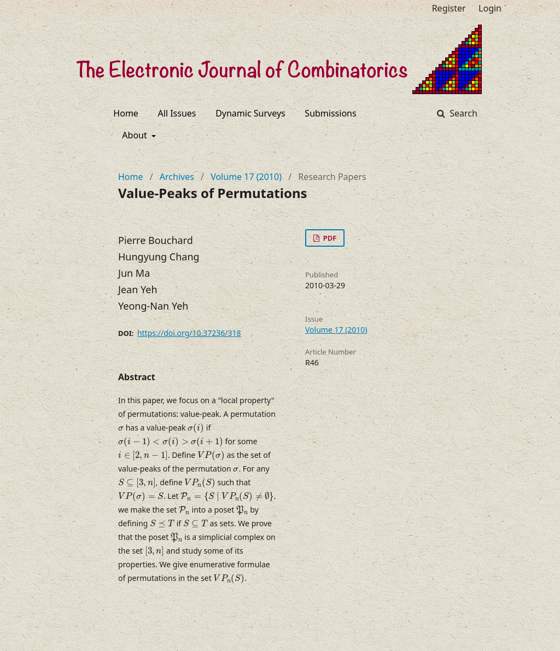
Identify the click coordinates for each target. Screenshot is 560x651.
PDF (328, 238)
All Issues (177, 113)
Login (490, 8)
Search (462, 113)
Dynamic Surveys (250, 113)
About (135, 135)
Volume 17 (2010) (246, 176)
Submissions (330, 113)
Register (449, 8)
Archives (177, 176)
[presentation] (121, 429)
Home (125, 113)
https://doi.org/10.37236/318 (189, 333)
